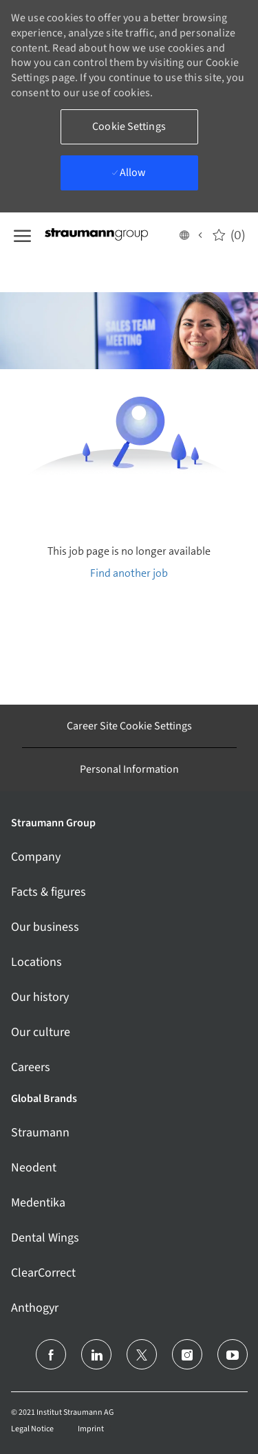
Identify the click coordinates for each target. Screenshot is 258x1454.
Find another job (129, 573)
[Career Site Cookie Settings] (129, 726)
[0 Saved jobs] (229, 234)
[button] (190, 234)
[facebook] (51, 1354)
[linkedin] (96, 1354)
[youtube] (232, 1354)
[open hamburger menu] (22, 234)
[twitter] (142, 1354)
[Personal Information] (129, 769)
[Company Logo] (111, 234)
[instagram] (187, 1354)
